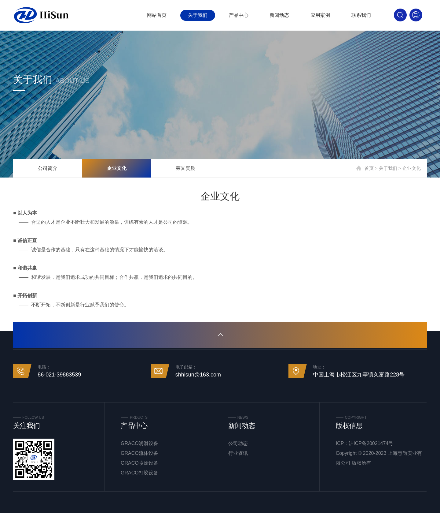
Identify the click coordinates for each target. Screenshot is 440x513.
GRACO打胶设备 (139, 472)
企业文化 (117, 168)
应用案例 (320, 15)
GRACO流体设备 (139, 453)
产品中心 (238, 15)
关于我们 (197, 15)
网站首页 (157, 15)
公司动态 (238, 443)
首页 (369, 168)
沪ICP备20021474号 (371, 443)
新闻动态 (279, 15)
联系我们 (361, 15)
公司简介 (47, 168)
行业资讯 (238, 453)
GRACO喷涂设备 (139, 463)
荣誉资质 (185, 168)
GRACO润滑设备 (139, 443)
